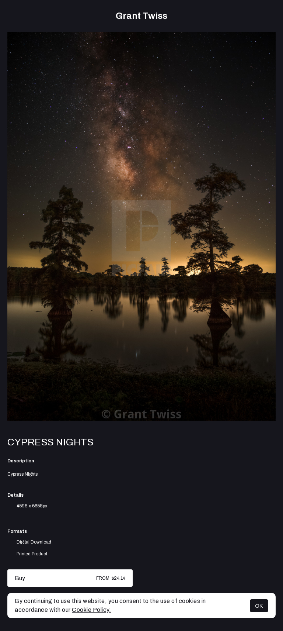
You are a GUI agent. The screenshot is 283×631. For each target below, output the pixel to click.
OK (259, 606)
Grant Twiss (141, 16)
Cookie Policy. (91, 610)
